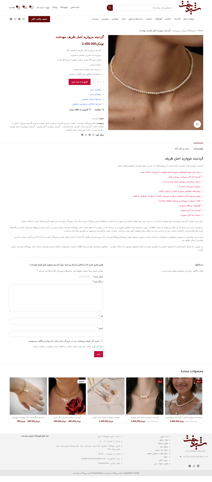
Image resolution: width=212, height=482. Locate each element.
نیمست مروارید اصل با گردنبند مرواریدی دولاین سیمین (184, 419)
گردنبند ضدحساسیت (71, 126)
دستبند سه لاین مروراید (190, 215)
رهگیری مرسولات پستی (161, 464)
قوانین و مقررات (163, 443)
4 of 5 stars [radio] (82, 277)
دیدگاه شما (97, 281)
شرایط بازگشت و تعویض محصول (157, 454)
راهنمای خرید (164, 447)
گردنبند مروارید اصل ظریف (49, 126)
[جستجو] (140, 8)
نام (101, 316)
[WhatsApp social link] (15, 19)
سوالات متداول (163, 440)
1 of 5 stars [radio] (89, 277)
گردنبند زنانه (86, 126)
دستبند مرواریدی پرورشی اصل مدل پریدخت (181, 181)
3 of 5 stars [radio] (84, 277)
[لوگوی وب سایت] (190, 7)
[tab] (198, 147)
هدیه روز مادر (84, 130)
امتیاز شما (98, 276)
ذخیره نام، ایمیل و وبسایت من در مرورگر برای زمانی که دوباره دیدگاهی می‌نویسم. (64, 341)
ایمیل (100, 328)
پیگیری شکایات (163, 460)
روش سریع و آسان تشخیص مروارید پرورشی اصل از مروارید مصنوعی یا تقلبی (167, 196)
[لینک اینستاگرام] (23, 19)
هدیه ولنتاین (71, 130)
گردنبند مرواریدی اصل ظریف (22, 126)
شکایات (165, 457)
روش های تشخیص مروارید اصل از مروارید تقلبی (180, 191)
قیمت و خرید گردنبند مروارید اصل (60, 123)
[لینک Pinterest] (19, 19)
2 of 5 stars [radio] (86, 277)
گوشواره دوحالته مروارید (190, 205)
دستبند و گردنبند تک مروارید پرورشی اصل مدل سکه (28, 419)
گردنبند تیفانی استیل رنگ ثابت (67, 417)
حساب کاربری (164, 437)
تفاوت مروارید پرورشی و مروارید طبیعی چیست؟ (179, 200)
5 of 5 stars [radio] (80, 277)
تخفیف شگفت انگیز (39, 19)
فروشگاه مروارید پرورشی (183, 30)
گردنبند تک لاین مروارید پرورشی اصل (184, 177)
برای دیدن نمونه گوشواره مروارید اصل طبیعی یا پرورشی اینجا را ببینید (170, 172)
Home (200, 30)
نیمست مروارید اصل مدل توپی (106, 417)
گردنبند (95, 118)
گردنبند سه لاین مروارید (190, 210)
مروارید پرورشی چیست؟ (190, 186)
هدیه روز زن (96, 130)
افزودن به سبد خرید (80, 82)
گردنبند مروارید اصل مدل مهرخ (145, 417)
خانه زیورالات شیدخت (86, 123)
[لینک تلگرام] (11, 19)
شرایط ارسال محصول (161, 450)
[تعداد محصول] (98, 82)
